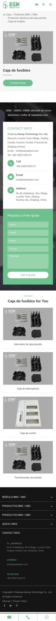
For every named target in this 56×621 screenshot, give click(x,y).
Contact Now (18, 82)
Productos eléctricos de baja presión (27, 18)
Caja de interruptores (28, 388)
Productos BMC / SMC (26, 14)
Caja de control (28, 433)
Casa (8, 14)
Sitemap (6, 601)
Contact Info (19, 128)
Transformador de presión (28, 477)
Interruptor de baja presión (28, 344)
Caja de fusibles (16, 21)
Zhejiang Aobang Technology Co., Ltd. (33, 592)
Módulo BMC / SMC (27, 498)
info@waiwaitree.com (27, 151)
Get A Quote (28, 275)
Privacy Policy (20, 601)
